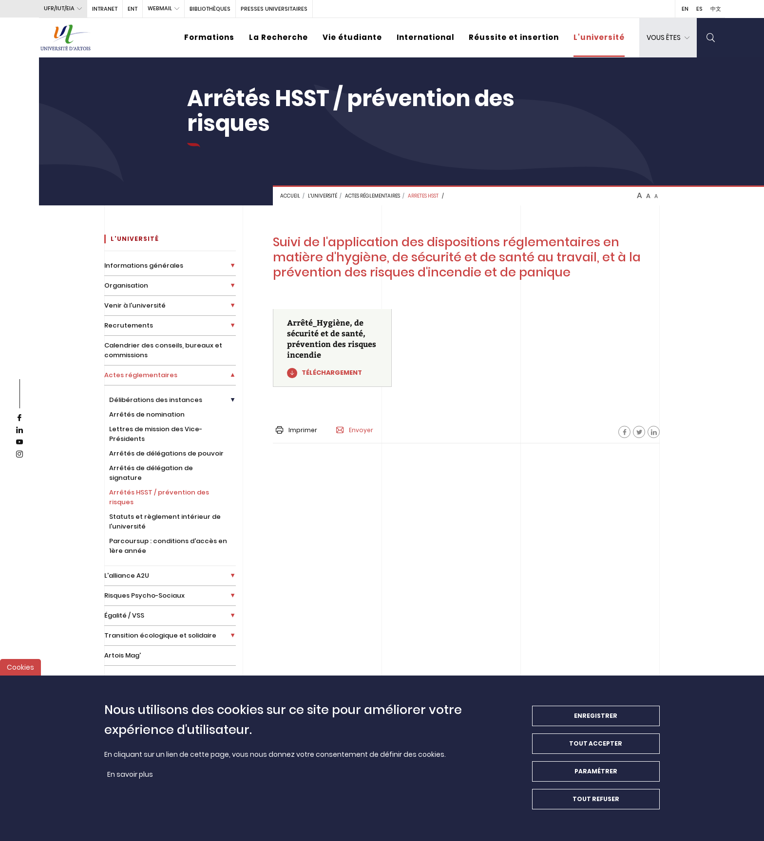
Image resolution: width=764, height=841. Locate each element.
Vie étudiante (352, 37)
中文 (715, 9)
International (425, 37)
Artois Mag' (122, 655)
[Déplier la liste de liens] (232, 265)
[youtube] (19, 442)
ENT (132, 9)
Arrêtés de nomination (147, 414)
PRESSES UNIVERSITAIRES (274, 9)
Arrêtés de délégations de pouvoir (166, 453)
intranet (104, 9)
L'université (599, 37)
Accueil (290, 196)
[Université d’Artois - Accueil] (66, 37)
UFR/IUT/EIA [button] (59, 8)
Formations (209, 37)
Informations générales (143, 265)
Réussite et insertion (514, 37)
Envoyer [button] (354, 430)
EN (685, 9)
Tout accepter (595, 744)
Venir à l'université (135, 305)
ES (699, 9)
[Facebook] (624, 432)
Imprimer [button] (296, 430)
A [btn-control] (639, 196)
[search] (711, 37)
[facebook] (19, 418)
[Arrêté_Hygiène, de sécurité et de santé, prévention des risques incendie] (332, 348)
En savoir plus (130, 775)
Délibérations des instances (155, 399)
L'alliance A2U (126, 575)
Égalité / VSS (124, 615)
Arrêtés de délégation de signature (151, 472)
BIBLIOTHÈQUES (210, 9)
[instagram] (19, 454)
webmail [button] (160, 8)
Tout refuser (596, 799)
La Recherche (278, 37)
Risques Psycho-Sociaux (144, 595)
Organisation (126, 285)
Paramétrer (595, 772)
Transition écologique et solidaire (160, 635)
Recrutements (128, 325)
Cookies (20, 668)
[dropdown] (668, 37)
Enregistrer (595, 716)
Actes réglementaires (372, 196)
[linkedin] (19, 430)
